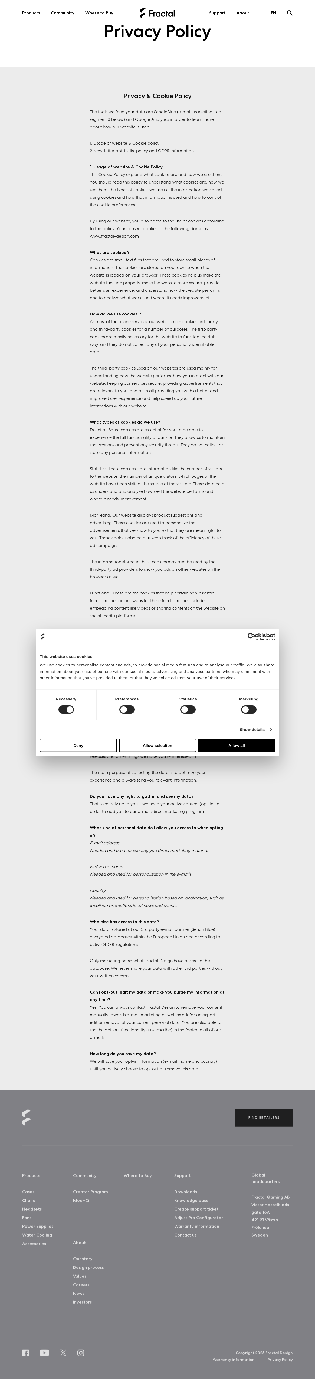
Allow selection (157, 745)
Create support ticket (196, 1214)
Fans (26, 1222)
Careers (81, 1289)
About (243, 13)
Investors (82, 1307)
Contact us (185, 1240)
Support (217, 13)
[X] (64, 1357)
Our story (83, 1263)
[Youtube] (45, 1357)
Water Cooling (37, 1240)
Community (62, 13)
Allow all (236, 745)
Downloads (185, 1196)
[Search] (290, 13)
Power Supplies (37, 1231)
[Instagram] (81, 1357)
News (78, 1298)
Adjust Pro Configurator (198, 1222)
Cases (28, 1196)
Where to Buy (99, 13)
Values (79, 1281)
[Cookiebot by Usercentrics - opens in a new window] (251, 637)
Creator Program (90, 1196)
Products (31, 13)
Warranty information (196, 1231)
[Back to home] (157, 13)
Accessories (34, 1248)
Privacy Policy (280, 1363)
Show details (252, 729)
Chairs (28, 1205)
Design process (88, 1272)
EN (273, 13)
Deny (78, 745)
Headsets (32, 1214)
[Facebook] (26, 1357)
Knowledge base (191, 1205)
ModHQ (81, 1205)
